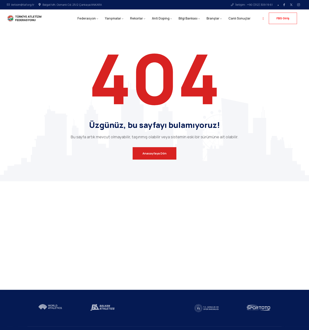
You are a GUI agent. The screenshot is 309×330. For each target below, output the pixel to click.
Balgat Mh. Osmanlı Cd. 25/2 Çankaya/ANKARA (72, 5)
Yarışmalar (113, 18)
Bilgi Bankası (188, 18)
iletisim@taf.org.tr (22, 5)
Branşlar (213, 18)
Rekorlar (136, 18)
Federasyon (86, 18)
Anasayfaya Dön (154, 153)
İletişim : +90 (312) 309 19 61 (254, 5)
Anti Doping (160, 18)
